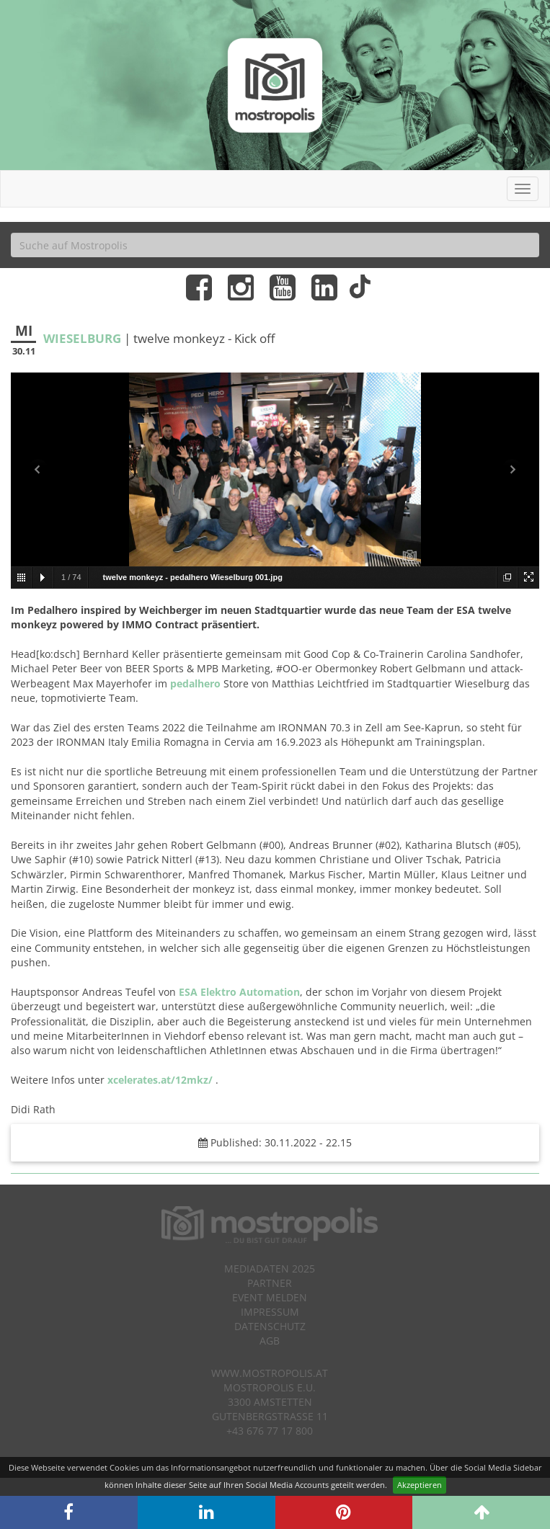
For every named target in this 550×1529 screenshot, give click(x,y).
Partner (269, 1283)
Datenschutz (270, 1326)
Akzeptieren (419, 1484)
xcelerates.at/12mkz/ (160, 1080)
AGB (270, 1340)
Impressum (270, 1312)
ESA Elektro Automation (239, 992)
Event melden (269, 1297)
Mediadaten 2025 (269, 1268)
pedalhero (195, 683)
